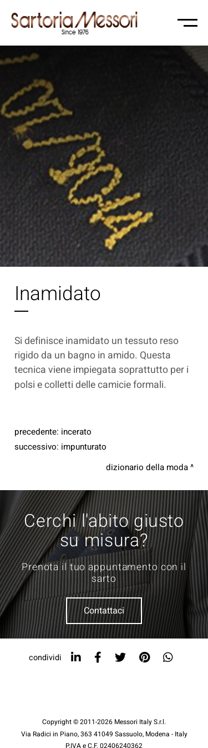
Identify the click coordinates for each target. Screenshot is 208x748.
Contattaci (104, 610)
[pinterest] (144, 658)
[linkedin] (76, 658)
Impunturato (83, 447)
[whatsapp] (168, 658)
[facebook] (98, 658)
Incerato (76, 432)
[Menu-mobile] (187, 23)
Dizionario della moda (147, 467)
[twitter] (120, 658)
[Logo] (74, 23)
